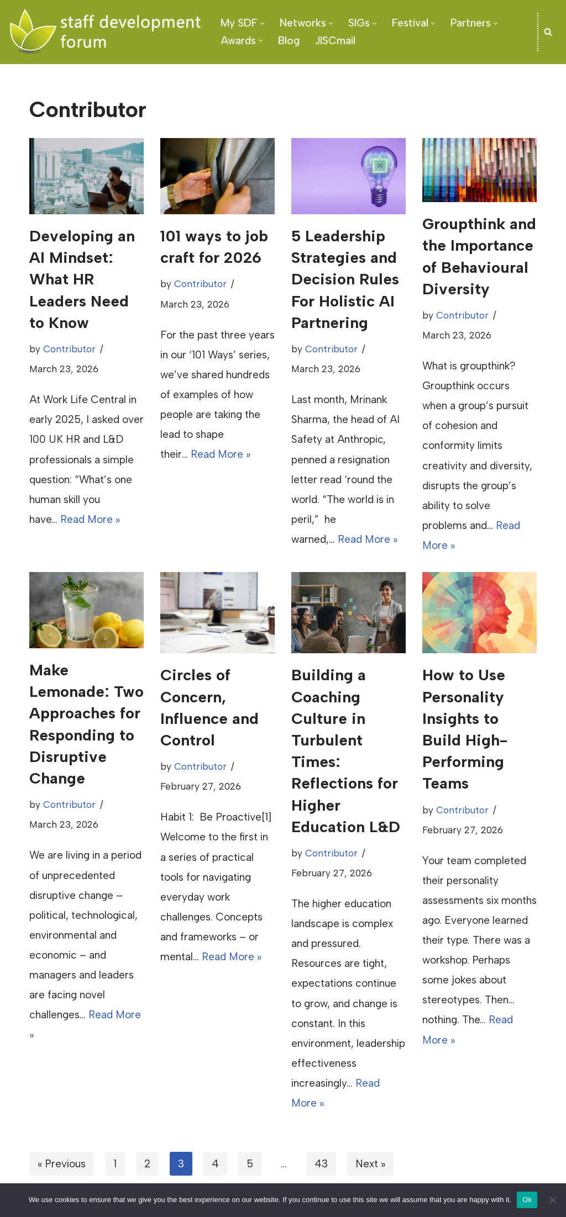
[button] (262, 23)
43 (321, 1163)
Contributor (69, 348)
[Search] (548, 32)
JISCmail (335, 40)
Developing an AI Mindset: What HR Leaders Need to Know (82, 279)
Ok (527, 1199)
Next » (370, 1163)
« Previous (62, 1163)
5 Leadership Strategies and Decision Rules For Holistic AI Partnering (345, 279)
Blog (289, 40)
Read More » (90, 519)
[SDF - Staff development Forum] (105, 32)
